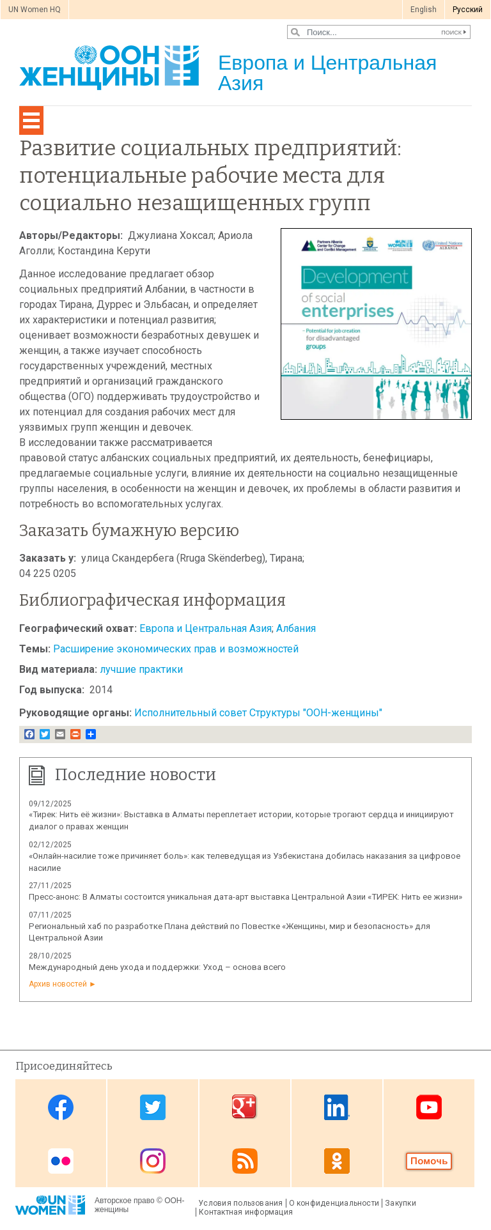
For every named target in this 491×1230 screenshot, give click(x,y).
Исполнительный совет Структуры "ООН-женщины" (258, 713)
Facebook (61, 1107)
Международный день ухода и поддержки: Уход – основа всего (157, 967)
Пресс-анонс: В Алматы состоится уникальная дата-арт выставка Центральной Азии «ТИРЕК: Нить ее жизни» (245, 897)
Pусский (468, 9)
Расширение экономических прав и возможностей (176, 649)
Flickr (61, 1161)
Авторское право (125, 1200)
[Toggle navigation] (31, 120)
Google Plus (245, 1107)
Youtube (429, 1107)
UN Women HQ (34, 9)
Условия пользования (240, 1203)
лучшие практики (141, 669)
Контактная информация (246, 1212)
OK (337, 1161)
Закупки (400, 1203)
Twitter (153, 1107)
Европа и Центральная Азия (205, 628)
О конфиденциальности (334, 1203)
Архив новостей (58, 984)
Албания (296, 628)
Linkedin (337, 1107)
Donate (429, 1161)
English (423, 9)
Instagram (153, 1161)
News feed (245, 1161)
